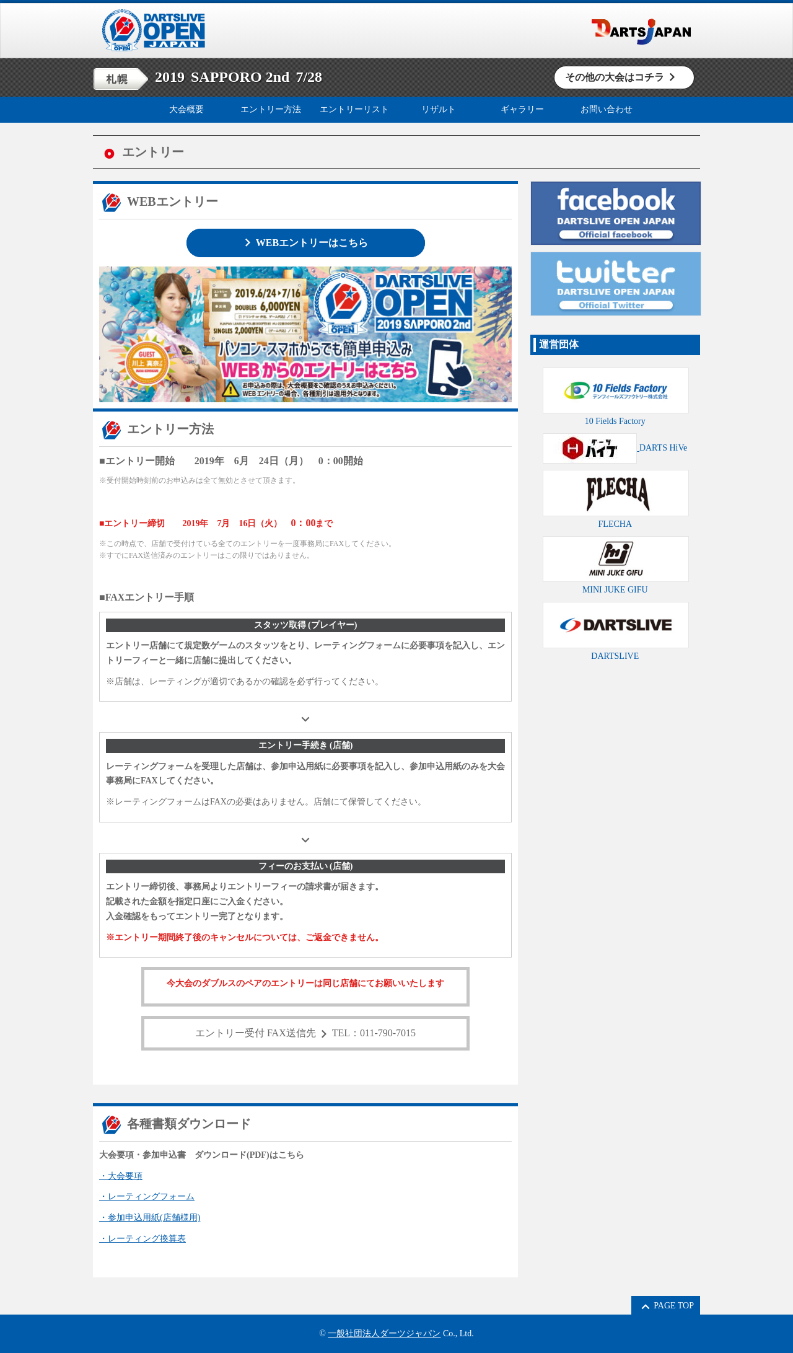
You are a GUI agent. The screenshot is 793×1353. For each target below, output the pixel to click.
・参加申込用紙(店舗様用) (149, 1217)
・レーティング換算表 (142, 1238)
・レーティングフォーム (147, 1196)
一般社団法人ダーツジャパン (384, 1333)
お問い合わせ (607, 109)
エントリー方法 (270, 109)
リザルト (438, 109)
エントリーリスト (354, 109)
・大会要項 (120, 1176)
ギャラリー (522, 109)
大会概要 (186, 109)
